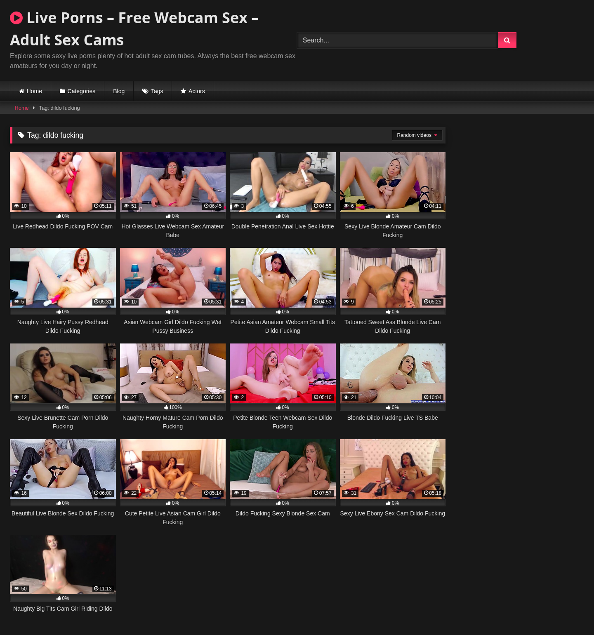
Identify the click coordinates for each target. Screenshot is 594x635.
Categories (82, 91)
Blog (119, 91)
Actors (197, 91)
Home (34, 91)
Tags (157, 91)
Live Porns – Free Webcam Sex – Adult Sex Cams (134, 28)
